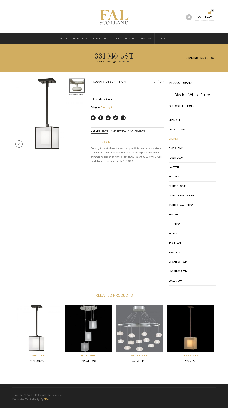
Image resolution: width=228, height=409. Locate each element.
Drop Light (111, 62)
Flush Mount (177, 158)
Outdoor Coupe (178, 187)
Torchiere (175, 253)
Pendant (174, 215)
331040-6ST (38, 362)
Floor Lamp (176, 149)
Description (99, 131)
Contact (163, 39)
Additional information (128, 131)
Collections (100, 39)
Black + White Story (192, 95)
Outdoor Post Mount (181, 196)
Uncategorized (178, 272)
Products (79, 39)
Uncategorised (178, 262)
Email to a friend (104, 100)
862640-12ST (139, 362)
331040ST (190, 362)
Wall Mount (176, 281)
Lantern (174, 168)
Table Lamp (175, 243)
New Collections (124, 39)
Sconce (173, 234)
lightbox (19, 144)
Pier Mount (175, 225)
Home (63, 39)
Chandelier (175, 120)
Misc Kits (174, 177)
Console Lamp (177, 130)
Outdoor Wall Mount (182, 206)
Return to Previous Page (201, 58)
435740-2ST (89, 362)
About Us (145, 39)
